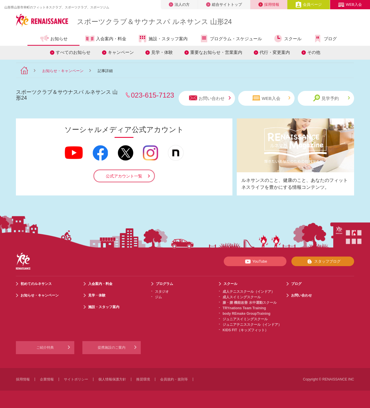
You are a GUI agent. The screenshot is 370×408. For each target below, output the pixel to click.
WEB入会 (350, 4)
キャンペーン (121, 52)
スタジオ (162, 292)
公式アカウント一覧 (124, 176)
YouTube (255, 261)
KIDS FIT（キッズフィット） (245, 330)
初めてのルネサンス (36, 284)
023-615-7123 (152, 95)
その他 (313, 52)
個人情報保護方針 (112, 379)
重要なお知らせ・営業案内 (216, 52)
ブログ (325, 38)
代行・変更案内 (275, 52)
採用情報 (268, 4)
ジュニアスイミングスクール (245, 319)
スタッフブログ (323, 261)
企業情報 (47, 379)
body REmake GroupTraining (246, 314)
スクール (287, 38)
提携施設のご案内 (111, 347)
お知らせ (54, 38)
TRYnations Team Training (244, 308)
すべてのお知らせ (73, 52)
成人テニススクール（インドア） (249, 292)
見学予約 (331, 98)
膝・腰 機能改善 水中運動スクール (250, 303)
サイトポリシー (76, 379)
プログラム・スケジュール (230, 38)
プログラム (164, 284)
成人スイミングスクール (242, 297)
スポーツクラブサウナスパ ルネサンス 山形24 (154, 21)
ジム (158, 297)
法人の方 (179, 4)
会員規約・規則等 (174, 379)
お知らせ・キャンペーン (63, 71)
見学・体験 (162, 52)
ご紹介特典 (45, 347)
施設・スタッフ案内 (163, 38)
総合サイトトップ (224, 4)
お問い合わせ (210, 98)
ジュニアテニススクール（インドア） (252, 325)
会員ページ (308, 4)
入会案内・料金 (105, 39)
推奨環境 (143, 379)
